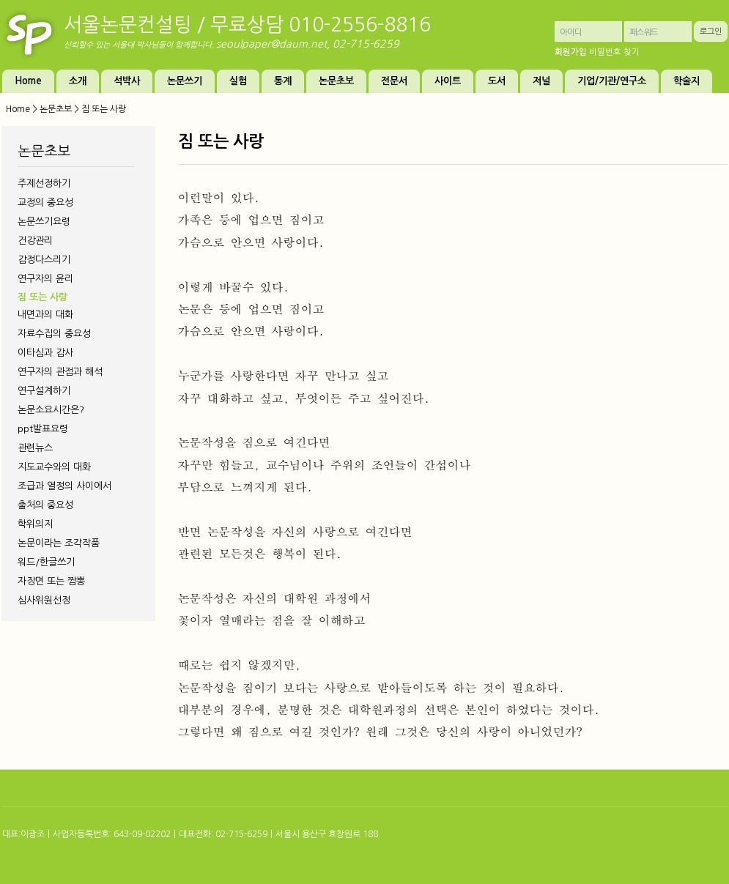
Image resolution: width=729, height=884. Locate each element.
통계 (283, 81)
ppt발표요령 (43, 429)
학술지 (686, 81)
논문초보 (336, 81)
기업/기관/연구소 (611, 81)
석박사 (127, 81)
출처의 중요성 (45, 505)
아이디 (571, 32)
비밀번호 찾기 (614, 52)
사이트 (447, 81)
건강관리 (35, 240)
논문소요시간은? (51, 410)
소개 (77, 81)
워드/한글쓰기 (46, 562)
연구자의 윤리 (45, 278)
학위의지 (35, 524)
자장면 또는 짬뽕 (51, 581)
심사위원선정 (44, 600)
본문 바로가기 (0, 0)
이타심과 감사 (45, 352)
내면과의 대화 (45, 314)
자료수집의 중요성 (54, 333)
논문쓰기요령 (44, 221)
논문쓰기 (184, 81)
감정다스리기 (44, 259)
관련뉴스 (35, 448)
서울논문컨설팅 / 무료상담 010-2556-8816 (247, 24)
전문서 (394, 81)
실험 (238, 81)
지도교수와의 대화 (54, 467)
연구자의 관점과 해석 (60, 371)
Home (28, 81)
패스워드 (643, 32)
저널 (541, 81)
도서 (497, 81)
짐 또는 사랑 (42, 297)
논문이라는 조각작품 (59, 543)
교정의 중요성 (45, 202)
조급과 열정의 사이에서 (64, 486)
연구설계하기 (44, 390)
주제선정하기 (44, 183)
